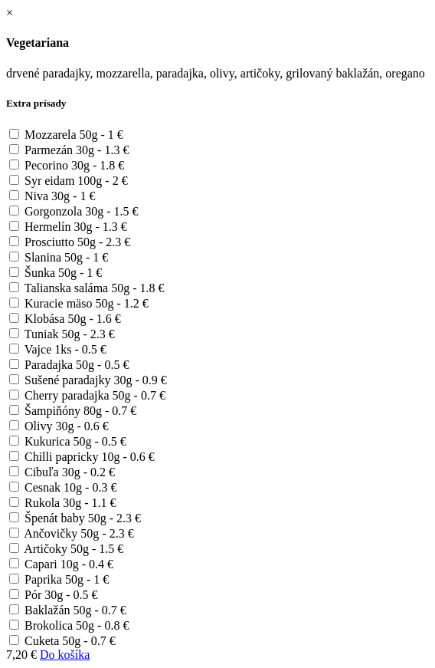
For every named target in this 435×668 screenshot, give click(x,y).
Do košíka (65, 654)
